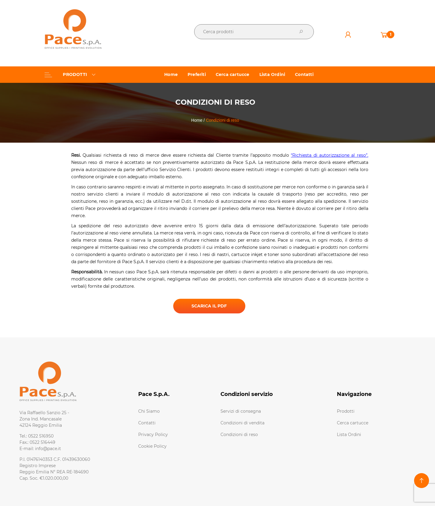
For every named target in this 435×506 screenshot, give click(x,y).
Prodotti (346, 411)
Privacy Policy (153, 434)
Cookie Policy (152, 446)
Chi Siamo (149, 411)
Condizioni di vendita (242, 423)
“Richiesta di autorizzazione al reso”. (329, 155)
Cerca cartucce (352, 423)
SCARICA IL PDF (209, 306)
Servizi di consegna (240, 411)
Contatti (147, 423)
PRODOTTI (70, 74)
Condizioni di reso (239, 434)
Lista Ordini (349, 434)
